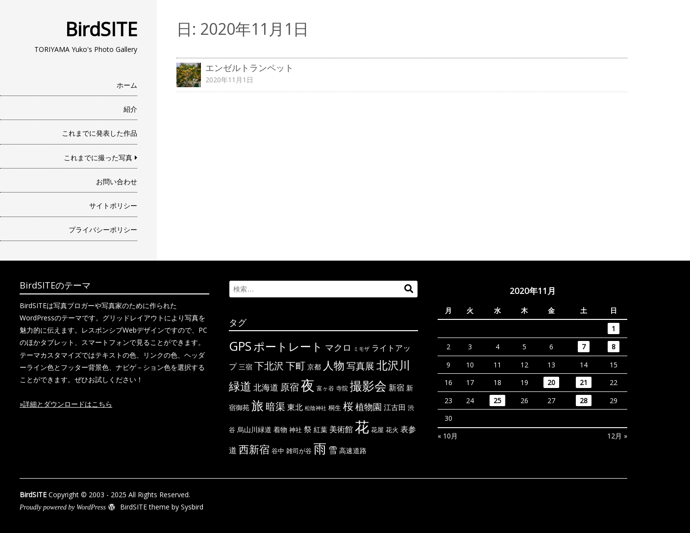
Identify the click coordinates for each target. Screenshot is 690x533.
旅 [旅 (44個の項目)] (257, 405)
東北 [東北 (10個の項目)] (295, 407)
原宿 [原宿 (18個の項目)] (289, 386)
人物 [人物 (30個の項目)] (334, 365)
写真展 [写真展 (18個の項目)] (360, 365)
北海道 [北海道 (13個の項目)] (265, 387)
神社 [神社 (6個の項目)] (295, 429)
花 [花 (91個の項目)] (362, 426)
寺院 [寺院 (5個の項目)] (342, 388)
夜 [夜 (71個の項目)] (308, 385)
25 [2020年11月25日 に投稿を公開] (497, 400)
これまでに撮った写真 (98, 157)
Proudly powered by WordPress (63, 507)
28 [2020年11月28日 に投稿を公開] (584, 400)
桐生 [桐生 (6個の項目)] (334, 407)
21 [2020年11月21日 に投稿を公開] (584, 382)
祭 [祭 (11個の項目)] (308, 429)
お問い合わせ (116, 181)
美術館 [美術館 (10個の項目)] (341, 429)
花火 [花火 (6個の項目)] (392, 429)
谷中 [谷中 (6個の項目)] (277, 450)
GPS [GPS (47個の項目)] (240, 346)
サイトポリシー (113, 205)
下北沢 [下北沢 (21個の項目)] (269, 365)
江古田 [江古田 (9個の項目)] (395, 407)
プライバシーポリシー (103, 229)
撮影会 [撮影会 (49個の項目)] (368, 385)
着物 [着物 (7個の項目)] (280, 429)
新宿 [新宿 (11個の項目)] (396, 387)
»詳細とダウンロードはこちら (66, 404)
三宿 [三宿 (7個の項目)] (245, 366)
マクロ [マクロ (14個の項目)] (338, 347)
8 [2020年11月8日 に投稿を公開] (614, 346)
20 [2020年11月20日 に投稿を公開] (551, 382)
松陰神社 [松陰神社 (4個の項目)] (315, 408)
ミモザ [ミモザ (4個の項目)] (361, 348)
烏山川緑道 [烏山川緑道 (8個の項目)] (254, 429)
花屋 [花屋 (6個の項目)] (377, 429)
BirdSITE (101, 29)
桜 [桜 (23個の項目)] (348, 406)
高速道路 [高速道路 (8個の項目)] (353, 450)
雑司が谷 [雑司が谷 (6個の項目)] (299, 450)
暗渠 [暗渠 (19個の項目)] (275, 406)
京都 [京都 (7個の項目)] (314, 366)
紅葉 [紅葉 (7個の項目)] (320, 429)
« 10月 (448, 435)
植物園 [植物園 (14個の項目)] (368, 406)
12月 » (617, 435)
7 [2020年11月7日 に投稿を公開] (584, 346)
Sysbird (192, 506)
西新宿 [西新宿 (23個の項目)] (254, 449)
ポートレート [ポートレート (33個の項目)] (288, 346)
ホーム (127, 85)
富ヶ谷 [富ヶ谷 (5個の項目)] (325, 388)
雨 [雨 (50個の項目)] (320, 448)
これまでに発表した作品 (99, 133)
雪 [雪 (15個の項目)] (332, 450)
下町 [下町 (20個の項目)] (295, 365)
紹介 (130, 109)
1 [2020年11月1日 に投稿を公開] (614, 328)
